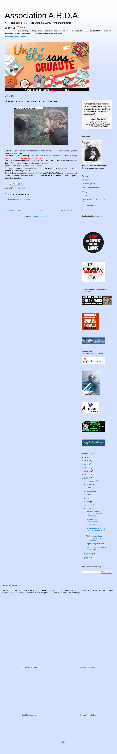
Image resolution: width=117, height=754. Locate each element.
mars (89, 505)
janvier (89, 554)
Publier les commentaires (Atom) (46, 216)
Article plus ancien (68, 210)
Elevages (85, 192)
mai (88, 498)
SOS (83, 209)
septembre (91, 491)
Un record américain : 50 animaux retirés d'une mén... (95, 530)
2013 (86, 468)
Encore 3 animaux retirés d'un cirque (96, 548)
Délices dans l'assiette (90, 188)
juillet (89, 495)
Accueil (41, 210)
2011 (86, 474)
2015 (86, 461)
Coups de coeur (88, 180)
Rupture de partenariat (95, 544)
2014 (86, 464)
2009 (86, 558)
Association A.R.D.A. (42, 15)
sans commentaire (89, 205)
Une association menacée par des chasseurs (94, 514)
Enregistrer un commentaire (19, 199)
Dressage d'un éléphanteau (92, 520)
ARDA (22, 27)
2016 (86, 457)
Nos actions (86, 195)
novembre (91, 484)
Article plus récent (14, 210)
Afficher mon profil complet (15, 37)
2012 (86, 471)
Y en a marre (91, 525)
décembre (91, 481)
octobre (90, 488)
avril (88, 502)
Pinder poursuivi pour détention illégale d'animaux (94, 538)
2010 (86, 478)
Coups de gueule (19, 188)
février (89, 509)
